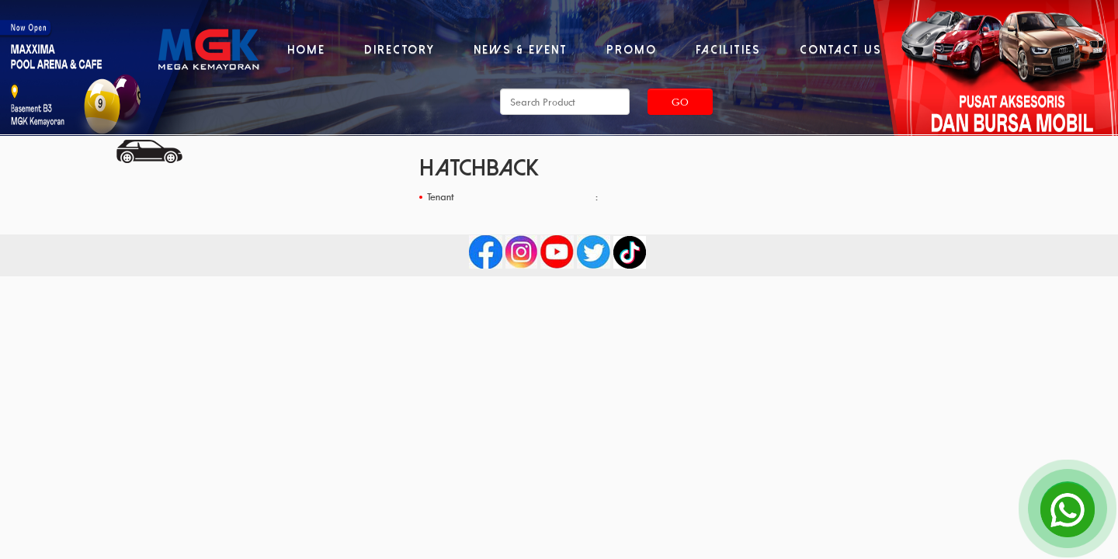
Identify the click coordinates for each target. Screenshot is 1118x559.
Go (680, 101)
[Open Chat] (1067, 508)
